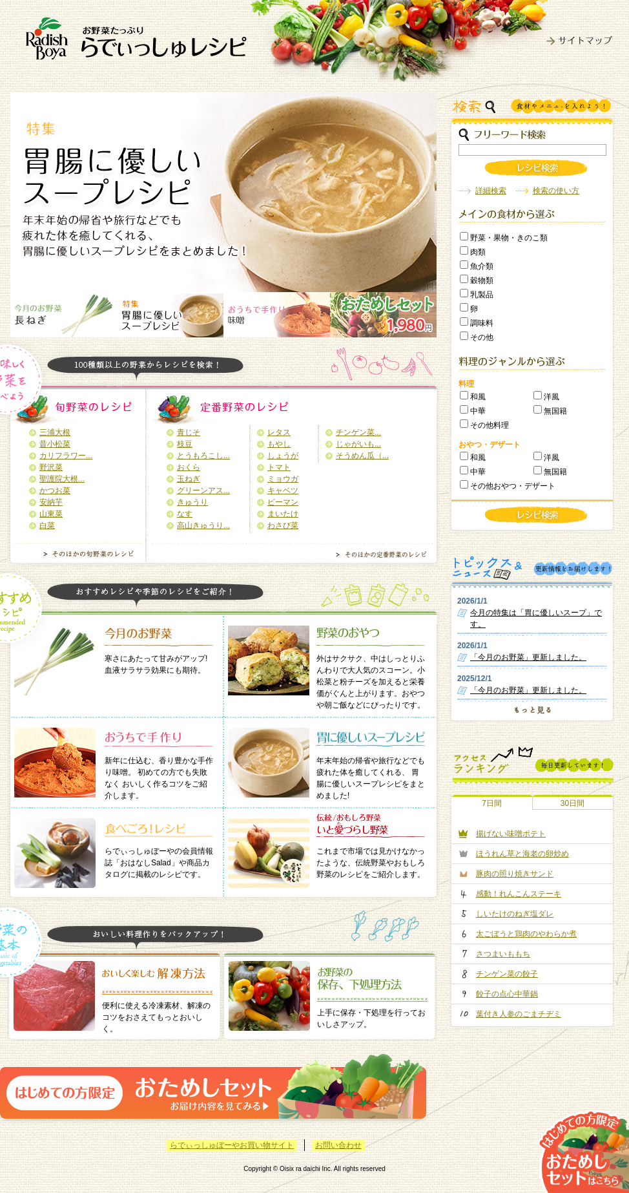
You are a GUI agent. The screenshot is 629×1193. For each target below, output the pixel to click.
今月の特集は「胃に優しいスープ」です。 (536, 618)
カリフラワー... (65, 455)
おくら (188, 467)
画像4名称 (383, 314)
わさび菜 (282, 525)
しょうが (282, 455)
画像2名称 (170, 314)
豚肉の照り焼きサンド (514, 873)
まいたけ (282, 513)
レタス (279, 432)
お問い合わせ (338, 1145)
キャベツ (282, 490)
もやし (279, 444)
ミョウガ (282, 478)
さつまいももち (503, 953)
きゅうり (192, 502)
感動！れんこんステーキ (518, 893)
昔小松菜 (54, 444)
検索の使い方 (556, 190)
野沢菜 (51, 467)
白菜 (47, 525)
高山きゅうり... (203, 525)
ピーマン (282, 502)
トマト (279, 467)
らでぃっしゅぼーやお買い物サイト (232, 1145)
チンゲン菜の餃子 (507, 973)
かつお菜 (54, 490)
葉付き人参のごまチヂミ (518, 1014)
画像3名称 (276, 314)
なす (184, 513)
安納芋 (51, 502)
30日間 (572, 803)
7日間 (492, 803)
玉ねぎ (188, 478)
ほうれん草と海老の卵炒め (522, 853)
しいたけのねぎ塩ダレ (514, 913)
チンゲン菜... (358, 432)
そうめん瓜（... (362, 455)
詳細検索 (490, 190)
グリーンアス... (203, 490)
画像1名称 (63, 314)
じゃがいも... (358, 444)
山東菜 (51, 513)
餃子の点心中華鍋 (507, 993)
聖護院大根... (62, 478)
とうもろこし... (203, 455)
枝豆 (184, 444)
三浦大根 (54, 432)
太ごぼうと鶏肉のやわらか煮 (526, 933)
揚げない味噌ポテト (511, 833)
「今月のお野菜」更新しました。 (528, 657)
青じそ (188, 432)
